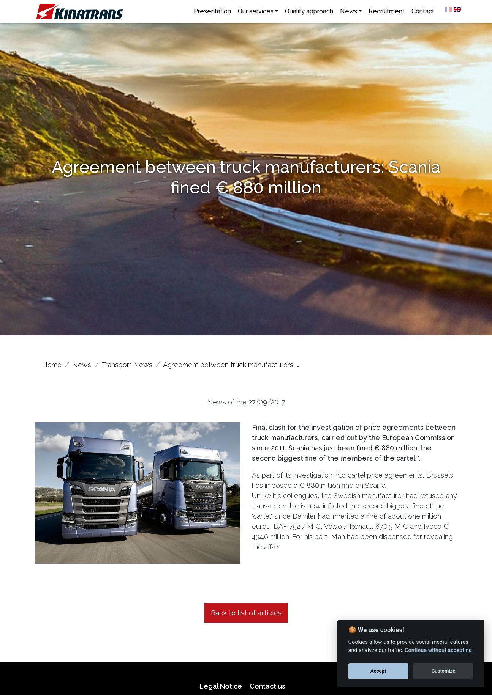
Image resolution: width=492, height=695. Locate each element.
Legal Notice (220, 686)
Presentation (212, 11)
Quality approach (309, 11)
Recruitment (387, 11)
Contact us (267, 686)
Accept (378, 671)
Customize (444, 671)
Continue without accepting (438, 650)
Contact (422, 11)
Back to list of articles (246, 613)
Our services (256, 11)
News (348, 11)
